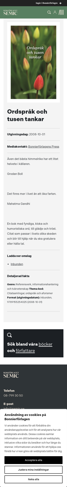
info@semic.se (14, 408)
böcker (45, 344)
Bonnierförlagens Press (43, 146)
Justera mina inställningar (33, 469)
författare (25, 350)
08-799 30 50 (13, 395)
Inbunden (17, 264)
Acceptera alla (33, 460)
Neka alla (33, 479)
